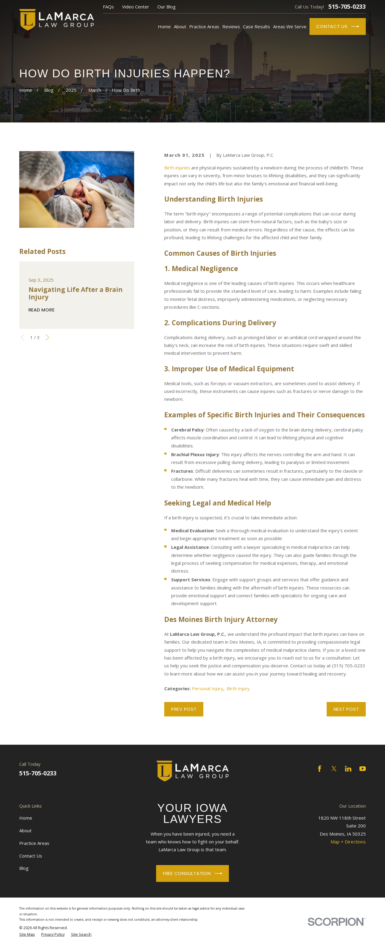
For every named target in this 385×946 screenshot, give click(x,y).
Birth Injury (238, 688)
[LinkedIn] (348, 768)
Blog (24, 868)
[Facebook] (319, 768)
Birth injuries (177, 168)
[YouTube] (362, 768)
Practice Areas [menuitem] (204, 26)
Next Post (346, 709)
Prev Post (184, 709)
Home (25, 818)
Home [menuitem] (164, 26)
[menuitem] (27, 934)
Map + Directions (348, 842)
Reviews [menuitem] (231, 26)
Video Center (135, 7)
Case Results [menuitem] (256, 26)
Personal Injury (207, 688)
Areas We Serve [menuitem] (289, 26)
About (25, 830)
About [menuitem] (180, 26)
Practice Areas (34, 843)
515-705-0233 (347, 7)
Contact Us (337, 26)
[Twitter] (334, 768)
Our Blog (166, 7)
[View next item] (47, 337)
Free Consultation (192, 873)
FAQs (108, 7)
